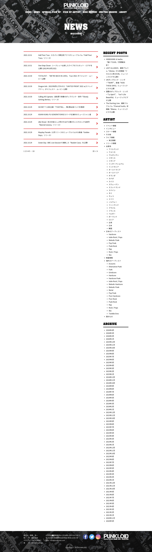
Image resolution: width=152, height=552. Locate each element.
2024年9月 (110, 386)
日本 (110, 226)
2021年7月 (110, 498)
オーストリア (114, 173)
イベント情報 (111, 126)
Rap (110, 249)
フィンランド (114, 205)
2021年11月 (110, 486)
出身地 (108, 146)
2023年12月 (110, 412)
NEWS (37, 12)
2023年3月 (110, 439)
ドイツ (111, 199)
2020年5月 (110, 521)
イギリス (112, 158)
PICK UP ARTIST (72, 12)
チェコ (111, 196)
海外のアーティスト (113, 261)
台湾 (110, 223)
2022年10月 (110, 454)
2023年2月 (110, 442)
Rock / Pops (113, 252)
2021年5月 (110, 503)
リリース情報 (111, 143)
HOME (28, 12)
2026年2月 (110, 336)
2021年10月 (110, 489)
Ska (110, 255)
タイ (110, 193)
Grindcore (112, 273)
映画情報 (109, 258)
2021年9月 (110, 492)
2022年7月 (110, 462)
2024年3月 (110, 404)
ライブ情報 (110, 138)
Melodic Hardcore (116, 284)
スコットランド (114, 187)
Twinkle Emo (114, 314)
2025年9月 (110, 351)
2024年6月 (110, 395)
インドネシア (114, 167)
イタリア (112, 161)
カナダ (111, 179)
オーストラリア (114, 170)
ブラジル (112, 208)
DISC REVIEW (90, 12)
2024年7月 (110, 392)
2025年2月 (110, 371)
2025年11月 (110, 345)
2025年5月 (110, 363)
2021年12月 (110, 483)
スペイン (112, 190)
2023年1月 (110, 445)
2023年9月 (110, 421)
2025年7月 (110, 357)
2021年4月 (110, 506)
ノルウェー (113, 202)
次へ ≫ (95, 151)
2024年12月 (110, 377)
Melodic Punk (114, 240)
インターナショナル (116, 164)
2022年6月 (110, 465)
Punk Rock (113, 246)
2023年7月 (110, 427)
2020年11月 (110, 518)
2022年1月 (110, 480)
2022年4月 (110, 471)
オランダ (112, 176)
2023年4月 (110, 436)
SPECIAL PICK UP (51, 12)
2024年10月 (110, 383)
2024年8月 (110, 389)
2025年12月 (110, 342)
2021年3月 (110, 509)
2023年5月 (110, 433)
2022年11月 (110, 451)
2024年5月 (110, 398)
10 (33, 151)
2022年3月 (110, 474)
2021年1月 (110, 515)
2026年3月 (110, 333)
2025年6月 (110, 360)
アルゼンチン (114, 155)
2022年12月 (110, 448)
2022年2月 (110, 477)
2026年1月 (110, 339)
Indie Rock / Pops (115, 237)
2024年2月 (110, 407)
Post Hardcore (114, 296)
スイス (111, 182)
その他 (108, 135)
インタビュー (111, 129)
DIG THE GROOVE (108, 12)
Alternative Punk (115, 267)
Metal (111, 290)
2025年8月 (110, 354)
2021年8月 (110, 495)
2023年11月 (110, 415)
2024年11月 (110, 380)
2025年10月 (110, 348)
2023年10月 (110, 418)
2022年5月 (110, 468)
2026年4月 (110, 330)
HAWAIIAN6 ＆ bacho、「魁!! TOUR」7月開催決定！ (115, 62)
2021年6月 (110, 501)
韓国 (110, 229)
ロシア (111, 220)
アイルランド (114, 149)
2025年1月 (110, 374)
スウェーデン (114, 185)
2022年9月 (110, 457)
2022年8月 (110, 459)
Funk (110, 270)
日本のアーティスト (113, 231)
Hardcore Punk (114, 278)
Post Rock (113, 299)
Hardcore (112, 234)
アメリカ (112, 152)
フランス (112, 211)
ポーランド (113, 217)
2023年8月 (110, 424)
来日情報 (112, 140)
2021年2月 (110, 512)
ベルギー (112, 214)
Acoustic (112, 264)
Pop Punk (112, 243)
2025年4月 (110, 365)
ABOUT (123, 12)
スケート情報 (111, 132)
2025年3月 (110, 368)
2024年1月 (110, 410)
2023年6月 (110, 430)
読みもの (109, 317)
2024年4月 (110, 401)
